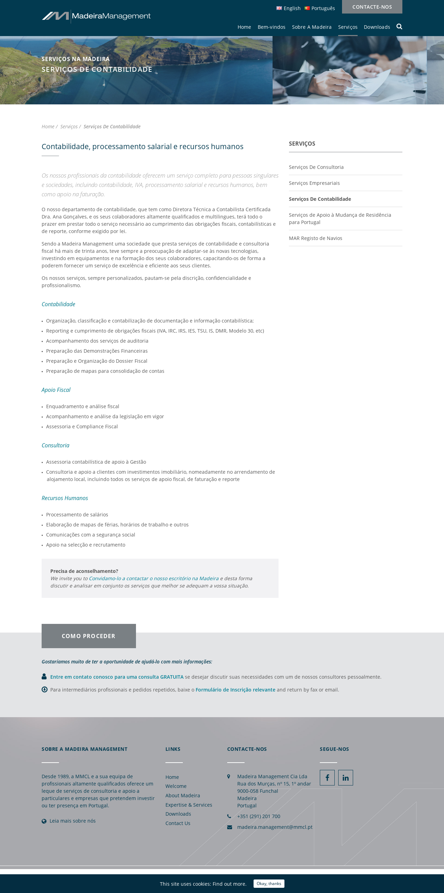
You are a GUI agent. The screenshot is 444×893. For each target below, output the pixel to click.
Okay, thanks (269, 883)
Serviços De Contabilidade (320, 199)
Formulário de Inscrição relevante (235, 689)
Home (244, 27)
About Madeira (182, 795)
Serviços (348, 27)
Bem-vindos (272, 27)
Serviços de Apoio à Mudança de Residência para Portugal (340, 218)
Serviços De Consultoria (316, 167)
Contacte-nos (372, 6)
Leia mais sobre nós (73, 820)
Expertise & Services (188, 804)
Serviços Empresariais (314, 183)
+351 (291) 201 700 (258, 816)
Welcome (176, 786)
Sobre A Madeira (312, 27)
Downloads (377, 27)
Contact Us (177, 823)
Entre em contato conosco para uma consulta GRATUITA (117, 676)
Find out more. (230, 884)
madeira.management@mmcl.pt (275, 827)
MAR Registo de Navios (315, 238)
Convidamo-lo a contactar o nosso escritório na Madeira (154, 578)
